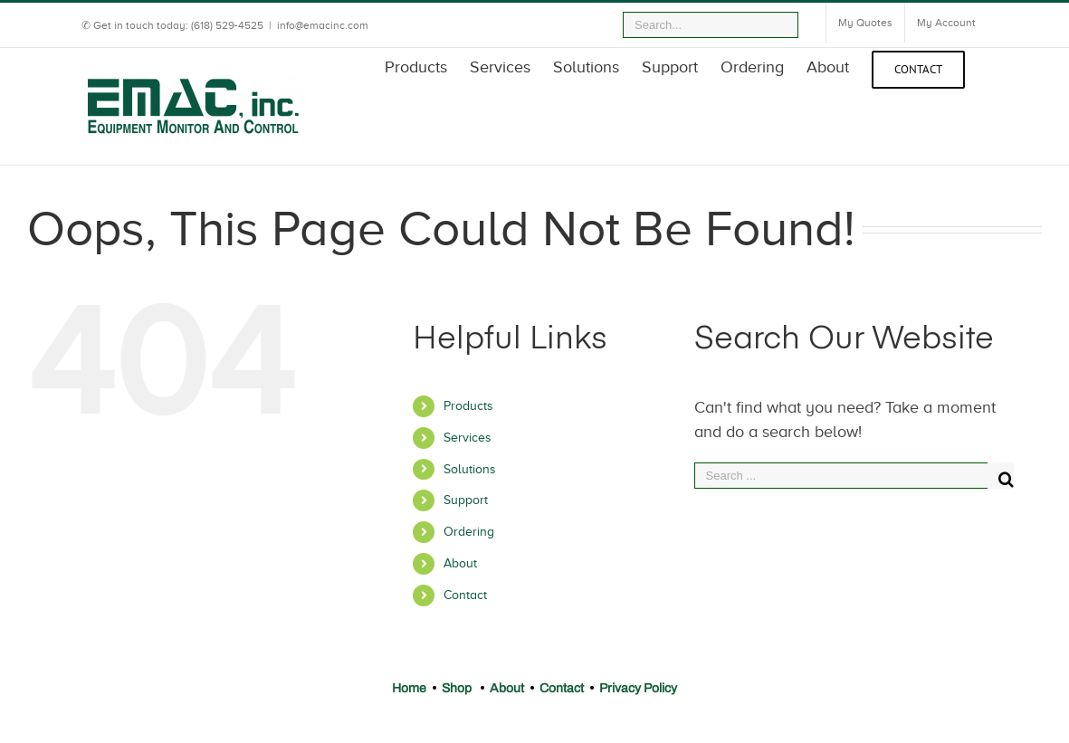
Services (468, 437)
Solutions (470, 469)
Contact (465, 595)
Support (466, 500)
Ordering (469, 531)
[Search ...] (841, 475)
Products (468, 406)
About (460, 563)
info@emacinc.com (322, 25)
